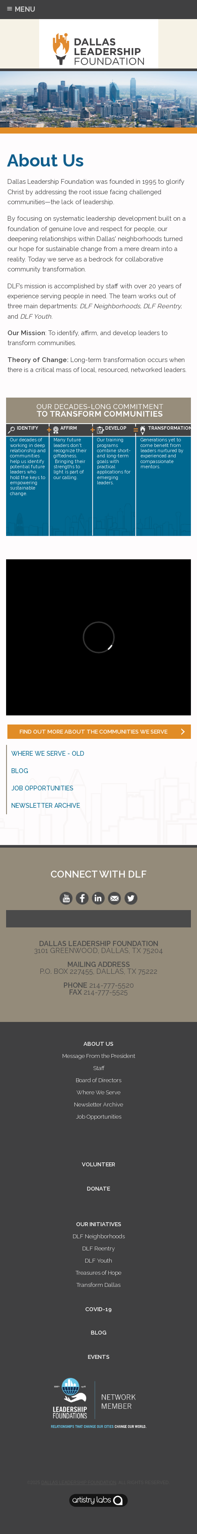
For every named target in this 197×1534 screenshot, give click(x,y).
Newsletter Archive (45, 805)
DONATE (98, 1188)
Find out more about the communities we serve (93, 731)
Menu (20, 9)
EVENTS (99, 1357)
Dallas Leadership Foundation (78, 1482)
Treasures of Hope (98, 1273)
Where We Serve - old (47, 753)
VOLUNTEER (98, 1164)
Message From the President (98, 1056)
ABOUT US (98, 1044)
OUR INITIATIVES (98, 1224)
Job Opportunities (42, 788)
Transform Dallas (98, 1285)
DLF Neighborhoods (99, 1236)
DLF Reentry (98, 1248)
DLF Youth (98, 1260)
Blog (19, 770)
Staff (98, 1068)
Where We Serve (98, 1092)
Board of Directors (98, 1080)
